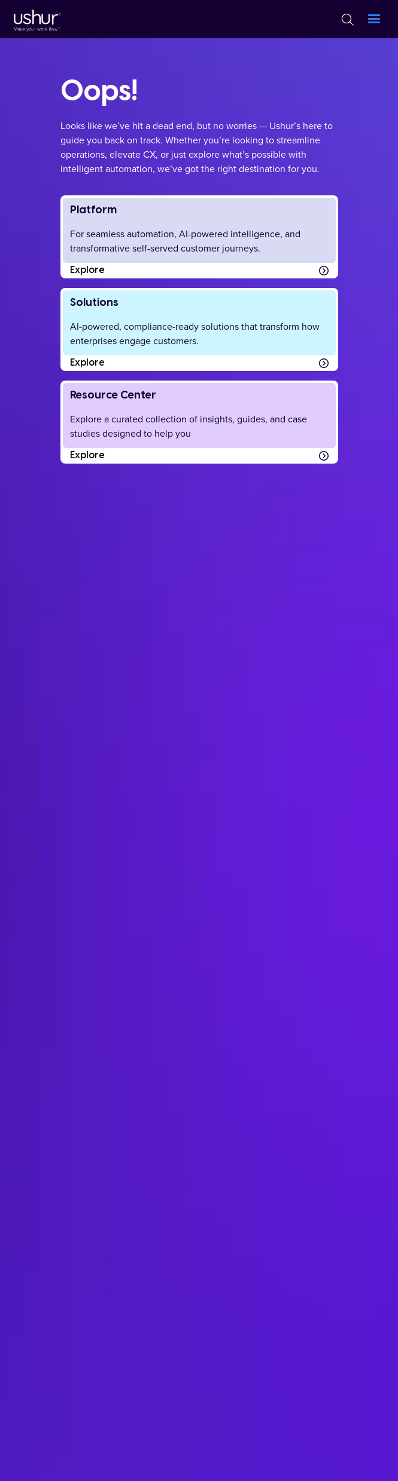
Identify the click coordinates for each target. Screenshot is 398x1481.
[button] (374, 19)
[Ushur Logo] (36, 19)
